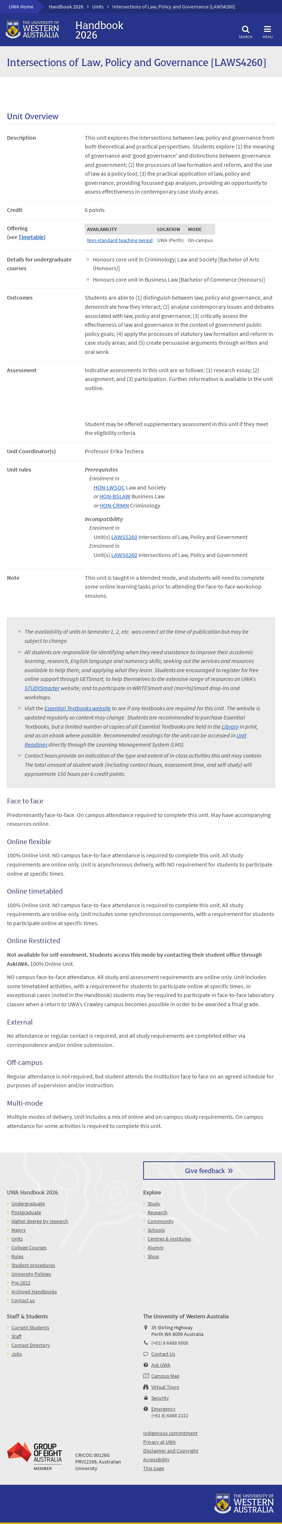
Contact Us (163, 1354)
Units (98, 6)
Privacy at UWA (159, 1442)
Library (230, 726)
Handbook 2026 (66, 6)
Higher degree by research (39, 1221)
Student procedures (33, 1265)
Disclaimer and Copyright (170, 1450)
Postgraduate (26, 1212)
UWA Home (21, 6)
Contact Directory (30, 1345)
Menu (267, 31)
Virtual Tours (165, 1387)
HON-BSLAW (115, 496)
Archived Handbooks (34, 1291)
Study (154, 1203)
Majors (18, 1230)
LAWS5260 (124, 537)
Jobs (16, 1354)
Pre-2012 (20, 1282)
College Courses (29, 1247)
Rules (17, 1256)
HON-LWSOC (109, 487)
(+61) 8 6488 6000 (169, 1343)
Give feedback (205, 1170)
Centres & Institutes (169, 1238)
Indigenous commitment (170, 1433)
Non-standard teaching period (120, 240)
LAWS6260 (124, 554)
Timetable (31, 237)
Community (161, 1221)
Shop (153, 1256)
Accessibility (156, 1459)
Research (157, 1212)
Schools (156, 1230)
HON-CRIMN (114, 505)
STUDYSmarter (42, 688)
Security (160, 1398)
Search (245, 31)
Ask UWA (160, 1365)
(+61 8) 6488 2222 (169, 1415)
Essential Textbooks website (77, 708)
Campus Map (165, 1376)
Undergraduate (28, 1203)
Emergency (163, 1409)
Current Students (30, 1327)
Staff (16, 1336)
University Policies (31, 1274)
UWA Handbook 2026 (32, 1191)
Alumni (155, 1247)
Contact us (23, 1300)
